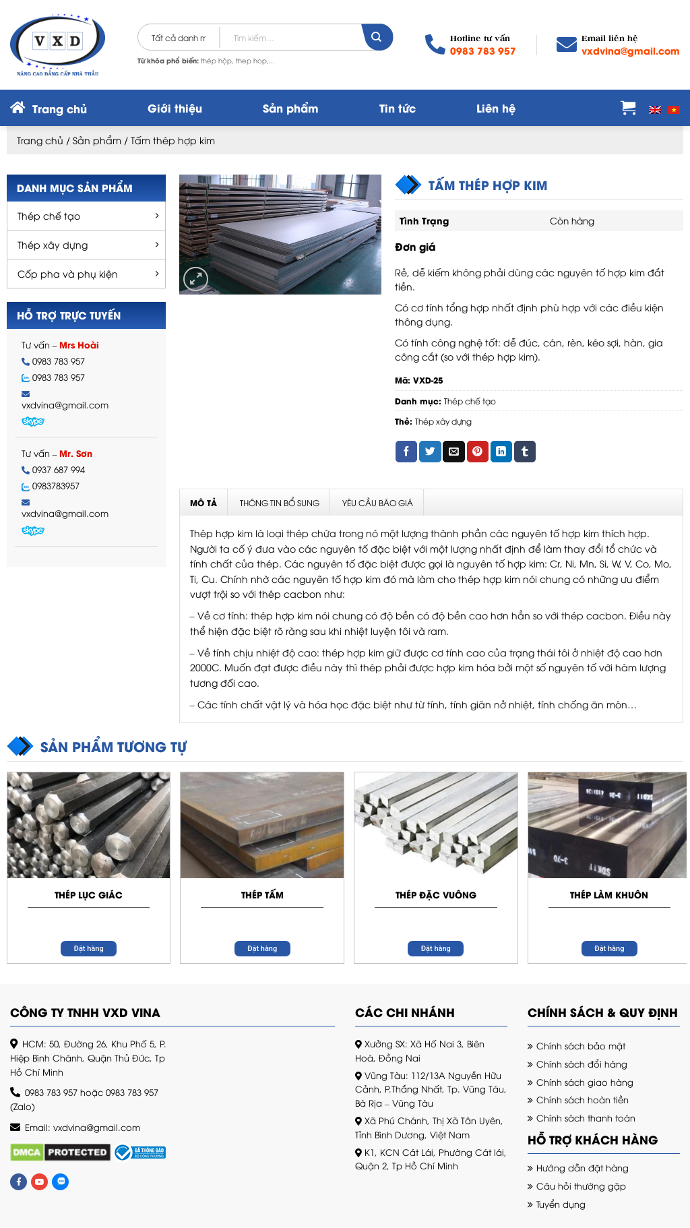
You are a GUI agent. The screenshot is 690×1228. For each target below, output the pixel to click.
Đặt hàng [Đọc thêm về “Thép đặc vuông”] (436, 948)
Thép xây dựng (53, 244)
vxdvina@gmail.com (631, 50)
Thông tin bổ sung (279, 502)
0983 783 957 (483, 50)
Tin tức (397, 107)
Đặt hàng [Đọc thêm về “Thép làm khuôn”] (609, 948)
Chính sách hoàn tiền (582, 1099)
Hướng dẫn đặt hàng (582, 1167)
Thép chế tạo (49, 215)
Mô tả (203, 502)
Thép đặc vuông (436, 894)
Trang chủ (40, 139)
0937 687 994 (58, 469)
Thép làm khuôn (609, 894)
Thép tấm (262, 894)
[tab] (204, 502)
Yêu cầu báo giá (377, 502)
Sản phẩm (291, 107)
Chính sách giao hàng (584, 1082)
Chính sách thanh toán (585, 1117)
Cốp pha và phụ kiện (68, 273)
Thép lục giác (89, 894)
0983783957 (56, 485)
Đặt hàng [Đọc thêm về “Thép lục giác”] (89, 948)
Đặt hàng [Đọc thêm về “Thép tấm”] (262, 948)
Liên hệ (495, 107)
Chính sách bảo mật (580, 1045)
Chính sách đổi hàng (581, 1063)
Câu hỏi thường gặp (581, 1185)
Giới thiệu (175, 107)
